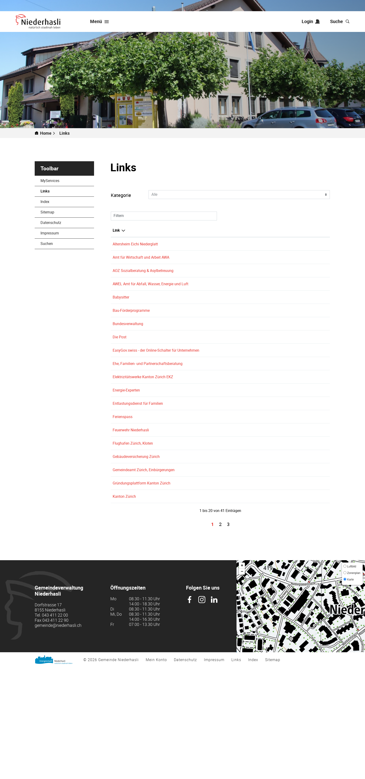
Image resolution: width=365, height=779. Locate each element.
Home (45, 133)
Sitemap (47, 212)
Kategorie (121, 195)
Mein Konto (156, 771)
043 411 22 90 (55, 732)
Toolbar (49, 168)
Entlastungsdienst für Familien (140, 476)
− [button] (242, 683)
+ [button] (242, 677)
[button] (66, 133)
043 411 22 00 (55, 727)
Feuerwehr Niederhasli (133, 513)
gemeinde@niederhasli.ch (58, 737)
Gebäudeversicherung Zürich (138, 546)
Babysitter (123, 313)
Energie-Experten (129, 457)
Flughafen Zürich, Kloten (135, 527)
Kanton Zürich (127, 602)
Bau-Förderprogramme (133, 338)
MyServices (50, 180)
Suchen (47, 243)
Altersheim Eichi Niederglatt (137, 244)
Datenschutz (51, 222)
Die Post (122, 376)
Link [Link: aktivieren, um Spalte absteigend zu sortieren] (116, 230)
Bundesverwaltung (130, 357)
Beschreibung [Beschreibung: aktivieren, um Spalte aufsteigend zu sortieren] (188, 230)
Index (45, 201)
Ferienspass (125, 495)
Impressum (50, 233)
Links (56, 191)
